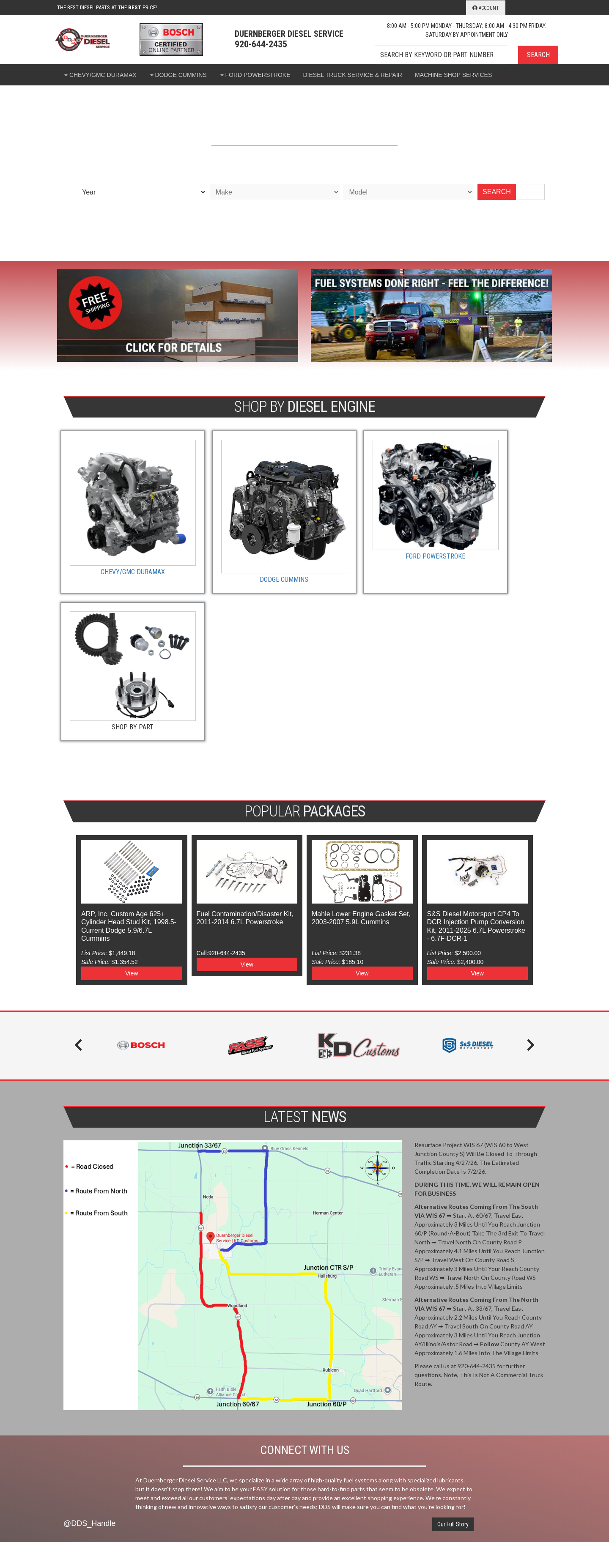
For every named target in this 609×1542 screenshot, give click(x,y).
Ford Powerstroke (366, 530)
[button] (466, 55)
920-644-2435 (414, 1356)
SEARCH (497, 191)
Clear (531, 191)
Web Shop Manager (400, 1514)
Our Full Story (453, 1167)
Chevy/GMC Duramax (119, 542)
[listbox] (141, 192)
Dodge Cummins (242, 548)
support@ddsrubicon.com (430, 1384)
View (131, 794)
